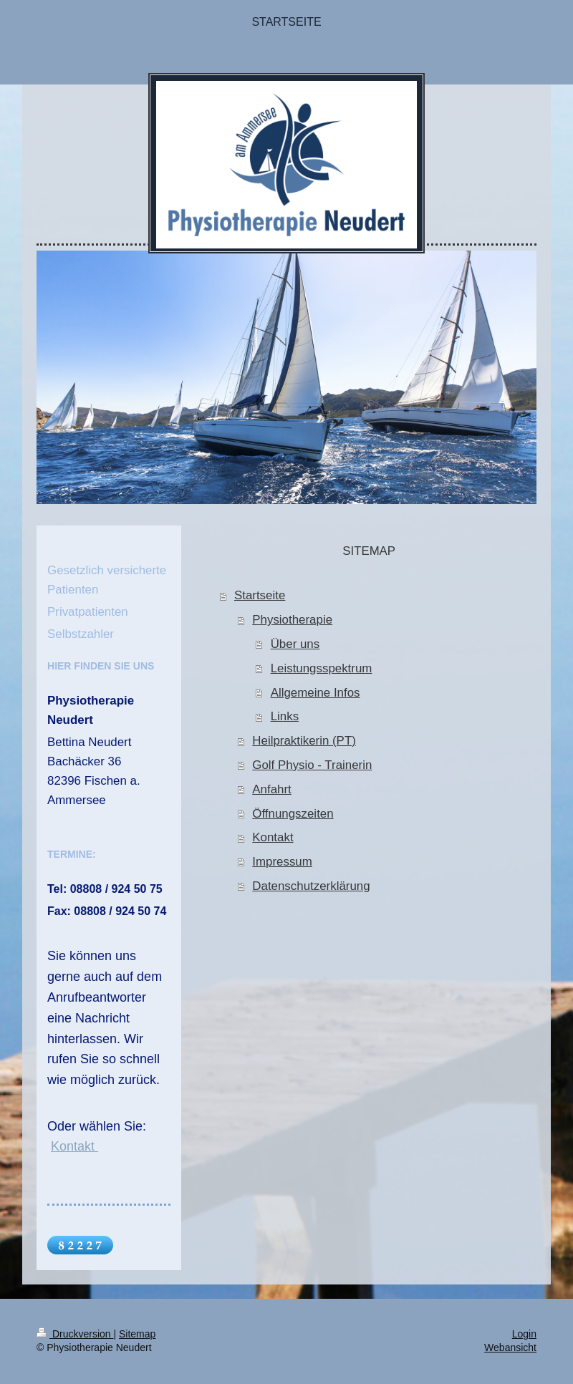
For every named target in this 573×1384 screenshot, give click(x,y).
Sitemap (137, 1334)
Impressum (282, 861)
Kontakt (272, 837)
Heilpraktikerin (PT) (304, 740)
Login (524, 1334)
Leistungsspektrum (321, 668)
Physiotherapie (292, 619)
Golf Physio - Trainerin (312, 765)
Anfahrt (271, 789)
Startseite (259, 595)
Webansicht (510, 1347)
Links (285, 716)
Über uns (295, 644)
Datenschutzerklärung (311, 886)
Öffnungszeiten (292, 814)
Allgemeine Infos (315, 693)
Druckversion (75, 1334)
